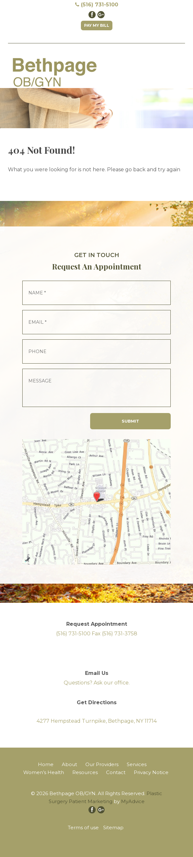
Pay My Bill (96, 25)
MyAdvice (133, 801)
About (69, 764)
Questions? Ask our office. (97, 683)
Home (46, 764)
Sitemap (113, 827)
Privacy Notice (151, 772)
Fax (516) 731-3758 (114, 634)
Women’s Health (43, 772)
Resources (85, 772)
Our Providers (101, 764)
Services (137, 764)
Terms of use (83, 827)
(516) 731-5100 (96, 5)
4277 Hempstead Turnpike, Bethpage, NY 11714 (97, 721)
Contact (115, 772)
